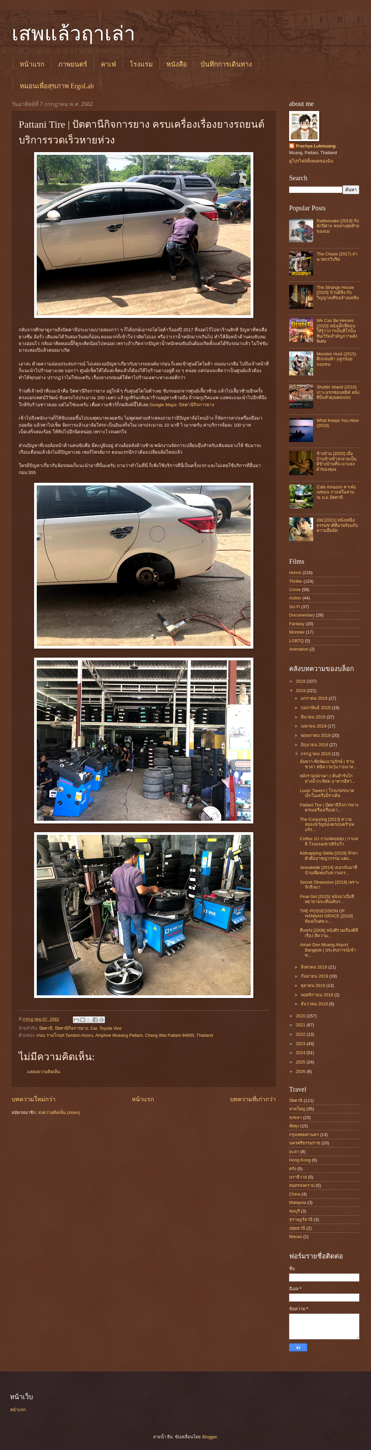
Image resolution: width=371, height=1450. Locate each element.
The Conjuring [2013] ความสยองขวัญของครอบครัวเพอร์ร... (327, 824)
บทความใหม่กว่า (33, 1099)
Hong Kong (300, 1159)
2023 (301, 1043)
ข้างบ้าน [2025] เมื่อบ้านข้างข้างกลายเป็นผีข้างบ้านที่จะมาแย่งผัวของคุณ (337, 461)
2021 (301, 1024)
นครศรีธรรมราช (304, 1142)
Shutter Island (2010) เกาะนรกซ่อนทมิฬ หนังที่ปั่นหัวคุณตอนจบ (338, 392)
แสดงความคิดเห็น (43, 1071)
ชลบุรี (294, 1211)
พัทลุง (294, 1125)
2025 (301, 1062)
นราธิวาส (298, 1177)
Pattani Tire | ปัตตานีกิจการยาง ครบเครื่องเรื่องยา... (329, 807)
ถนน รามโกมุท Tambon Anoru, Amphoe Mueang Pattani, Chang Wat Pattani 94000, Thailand (124, 1035)
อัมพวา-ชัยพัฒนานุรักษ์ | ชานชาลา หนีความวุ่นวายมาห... (328, 764)
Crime (294, 589)
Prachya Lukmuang (316, 145)
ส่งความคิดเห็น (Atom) (59, 1112)
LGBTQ (296, 640)
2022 (301, 1034)
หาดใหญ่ (297, 1108)
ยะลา (294, 1151)
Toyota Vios (110, 1028)
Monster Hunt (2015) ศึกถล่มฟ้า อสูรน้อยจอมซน (336, 359)
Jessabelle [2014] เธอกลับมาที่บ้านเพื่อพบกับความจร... (328, 870)
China (294, 1194)
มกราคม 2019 (315, 698)
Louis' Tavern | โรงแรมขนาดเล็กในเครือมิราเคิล (327, 793)
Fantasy (296, 623)
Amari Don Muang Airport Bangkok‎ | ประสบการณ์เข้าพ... (328, 950)
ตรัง (292, 1168)
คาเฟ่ (108, 64)
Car (93, 1028)
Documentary (302, 615)
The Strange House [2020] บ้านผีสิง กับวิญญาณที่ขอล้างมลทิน (338, 292)
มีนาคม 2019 (314, 716)
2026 (301, 1071)
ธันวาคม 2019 (315, 1003)
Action (295, 597)
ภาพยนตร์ (72, 64)
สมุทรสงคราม (302, 1185)
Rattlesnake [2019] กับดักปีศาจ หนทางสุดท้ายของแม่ (338, 226)
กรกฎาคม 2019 (316, 753)
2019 (301, 690)
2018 (301, 681)
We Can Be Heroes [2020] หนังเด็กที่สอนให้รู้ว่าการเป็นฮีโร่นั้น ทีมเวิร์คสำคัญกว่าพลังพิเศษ (337, 331)
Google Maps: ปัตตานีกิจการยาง (181, 404)
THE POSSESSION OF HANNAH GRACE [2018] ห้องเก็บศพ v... (326, 916)
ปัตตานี (45, 1028)
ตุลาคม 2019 (313, 985)
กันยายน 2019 (315, 976)
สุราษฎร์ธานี (301, 1219)
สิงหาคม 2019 (314, 967)
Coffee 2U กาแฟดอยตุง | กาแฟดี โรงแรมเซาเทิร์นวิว (329, 841)
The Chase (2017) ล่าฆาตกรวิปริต (337, 256)
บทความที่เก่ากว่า (253, 1099)
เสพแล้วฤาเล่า (73, 34)
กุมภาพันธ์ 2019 (316, 707)
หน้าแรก (32, 64)
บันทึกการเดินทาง (226, 64)
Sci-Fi (294, 606)
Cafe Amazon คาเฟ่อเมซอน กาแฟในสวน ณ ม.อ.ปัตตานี (336, 492)
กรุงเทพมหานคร (304, 1134)
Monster (297, 632)
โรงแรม (141, 64)
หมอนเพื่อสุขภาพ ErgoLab (57, 86)
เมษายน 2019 (314, 726)
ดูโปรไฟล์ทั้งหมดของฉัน (311, 160)
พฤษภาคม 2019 (316, 735)
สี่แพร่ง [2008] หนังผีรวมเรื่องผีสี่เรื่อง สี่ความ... (329, 933)
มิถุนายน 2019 (315, 744)
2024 (301, 1052)
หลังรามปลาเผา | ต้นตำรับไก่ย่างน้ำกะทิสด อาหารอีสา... (327, 778)
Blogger (209, 1436)
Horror (295, 572)
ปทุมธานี (297, 1228)
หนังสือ (176, 64)
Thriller (295, 581)
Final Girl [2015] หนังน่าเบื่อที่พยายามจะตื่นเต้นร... (327, 899)
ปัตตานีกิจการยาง (71, 1028)
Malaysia (297, 1202)
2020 (301, 1015)
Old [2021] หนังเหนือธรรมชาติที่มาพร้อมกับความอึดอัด (337, 525)
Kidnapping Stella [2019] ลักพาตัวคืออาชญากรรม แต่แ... (329, 856)
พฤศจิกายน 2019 (317, 994)
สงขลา (295, 1117)
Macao (295, 1236)
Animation (298, 649)
